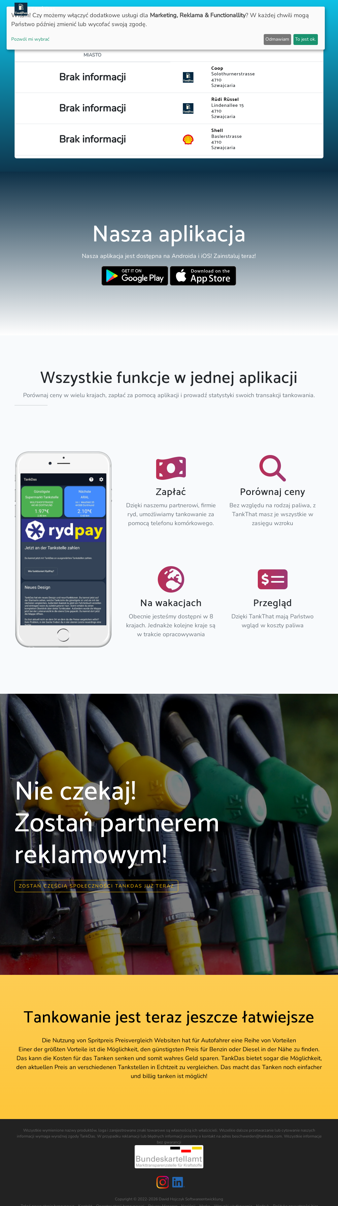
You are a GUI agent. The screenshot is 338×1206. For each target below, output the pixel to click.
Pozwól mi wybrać (30, 39)
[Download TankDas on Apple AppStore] (203, 276)
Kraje (198, 9)
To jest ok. (305, 39)
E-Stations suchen (274, 9)
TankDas (41, 9)
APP (182, 9)
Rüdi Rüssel (225, 100)
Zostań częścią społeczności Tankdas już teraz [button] (96, 886)
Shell (217, 131)
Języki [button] (310, 9)
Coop (217, 68)
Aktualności (156, 9)
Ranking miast (228, 9)
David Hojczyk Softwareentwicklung (191, 1199)
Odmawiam (277, 39)
